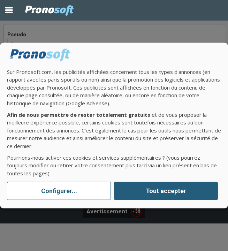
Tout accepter (166, 191)
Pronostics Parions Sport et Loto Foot (49, 10)
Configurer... (59, 191)
